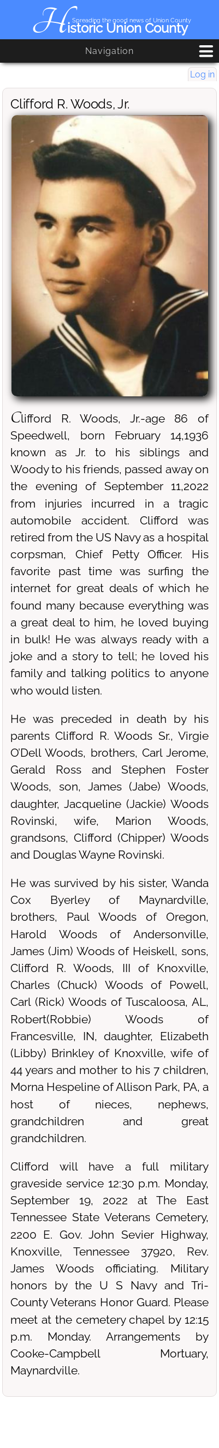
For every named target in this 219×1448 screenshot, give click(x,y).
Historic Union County (109, 28)
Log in (202, 74)
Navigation (109, 51)
